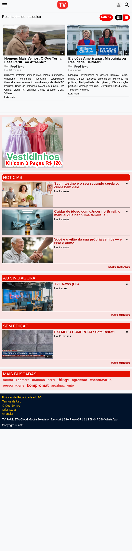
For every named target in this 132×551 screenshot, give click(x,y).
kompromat (38, 385)
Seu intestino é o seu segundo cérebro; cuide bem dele (86, 185)
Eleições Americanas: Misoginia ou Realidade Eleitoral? (97, 60)
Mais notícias (119, 267)
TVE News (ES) (66, 284)
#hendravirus (100, 380)
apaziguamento (62, 385)
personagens (13, 385)
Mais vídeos (120, 315)
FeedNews (17, 66)
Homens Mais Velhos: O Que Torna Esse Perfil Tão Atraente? (32, 60)
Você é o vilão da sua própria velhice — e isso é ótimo (88, 241)
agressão (79, 380)
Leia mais (9, 97)
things (63, 380)
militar (8, 380)
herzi (51, 380)
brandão (38, 380)
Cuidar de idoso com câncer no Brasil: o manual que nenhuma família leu (87, 213)
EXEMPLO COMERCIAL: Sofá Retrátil (84, 332)
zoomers (22, 380)
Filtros (106, 17)
